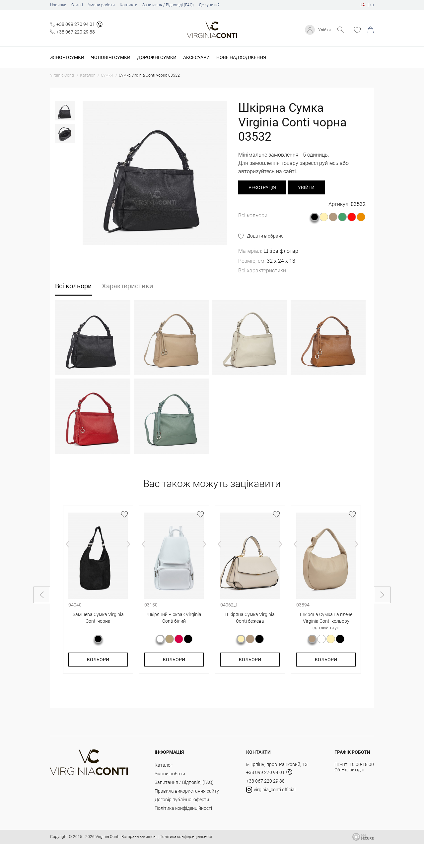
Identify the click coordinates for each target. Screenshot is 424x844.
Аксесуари (196, 57)
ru (372, 5)
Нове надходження (241, 57)
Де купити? (209, 5)
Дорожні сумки (157, 57)
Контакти (128, 5)
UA (362, 5)
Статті (77, 5)
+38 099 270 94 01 (75, 24)
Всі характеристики (262, 270)
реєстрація (262, 187)
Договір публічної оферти (182, 799)
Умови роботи (101, 5)
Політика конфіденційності (183, 808)
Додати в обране (265, 236)
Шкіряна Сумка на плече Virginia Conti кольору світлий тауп (326, 620)
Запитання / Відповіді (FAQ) (168, 5)
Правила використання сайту (187, 791)
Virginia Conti (107, 836)
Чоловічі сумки (110, 57)
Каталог (164, 765)
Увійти (324, 30)
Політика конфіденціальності (187, 836)
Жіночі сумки (67, 57)
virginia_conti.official (271, 789)
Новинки (58, 5)
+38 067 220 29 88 (75, 32)
